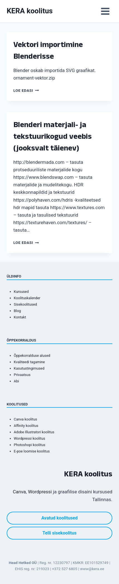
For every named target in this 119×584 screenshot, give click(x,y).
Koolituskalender (27, 298)
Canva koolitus (25, 419)
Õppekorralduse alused (32, 355)
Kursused (21, 291)
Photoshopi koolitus (29, 445)
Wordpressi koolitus (29, 438)
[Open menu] (105, 11)
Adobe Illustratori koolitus (34, 432)
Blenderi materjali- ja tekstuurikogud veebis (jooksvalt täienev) (52, 136)
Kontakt (20, 317)
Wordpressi (40, 491)
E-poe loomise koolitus (32, 451)
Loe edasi (26, 90)
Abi (16, 381)
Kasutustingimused (29, 368)
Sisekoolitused (25, 304)
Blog (17, 311)
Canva (19, 491)
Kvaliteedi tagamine (29, 362)
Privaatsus (22, 375)
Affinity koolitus (26, 426)
